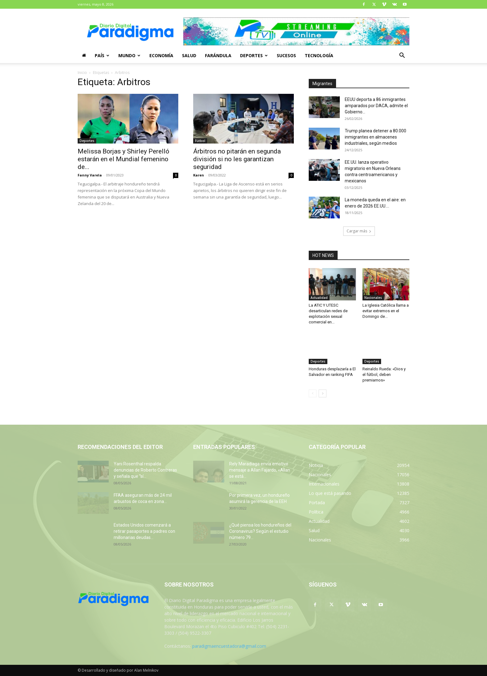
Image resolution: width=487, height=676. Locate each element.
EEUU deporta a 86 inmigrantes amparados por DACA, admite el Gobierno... (376, 105)
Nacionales (373, 297)
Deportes (254, 55)
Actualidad (319, 297)
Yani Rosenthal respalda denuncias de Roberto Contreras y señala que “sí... (145, 470)
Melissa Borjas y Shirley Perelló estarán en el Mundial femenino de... (123, 159)
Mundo (129, 55)
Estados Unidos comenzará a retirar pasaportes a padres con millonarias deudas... (144, 531)
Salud (189, 55)
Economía (161, 55)
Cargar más (359, 231)
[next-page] (322, 393)
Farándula (218, 55)
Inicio (82, 72)
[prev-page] (312, 393)
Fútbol (200, 141)
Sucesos (286, 55)
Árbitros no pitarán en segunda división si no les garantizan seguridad (237, 159)
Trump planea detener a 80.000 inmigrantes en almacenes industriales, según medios (375, 137)
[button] (401, 56)
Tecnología (319, 55)
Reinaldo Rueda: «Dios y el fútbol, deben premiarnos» (384, 374)
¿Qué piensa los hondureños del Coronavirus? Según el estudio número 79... (260, 531)
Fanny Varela (90, 175)
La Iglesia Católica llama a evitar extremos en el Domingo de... (385, 311)
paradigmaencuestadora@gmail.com (229, 646)
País (102, 55)
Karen (198, 175)
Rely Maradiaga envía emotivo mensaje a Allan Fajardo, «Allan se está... (259, 470)
